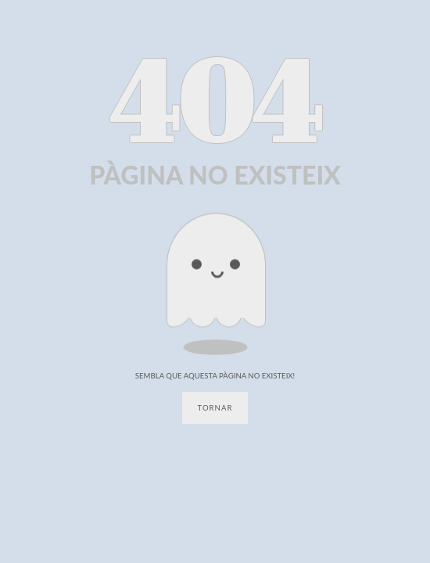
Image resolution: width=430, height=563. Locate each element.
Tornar (215, 407)
